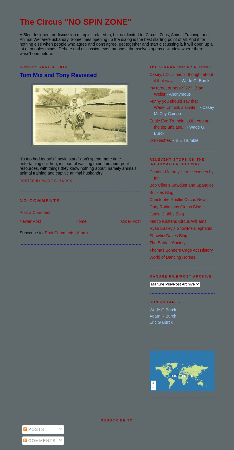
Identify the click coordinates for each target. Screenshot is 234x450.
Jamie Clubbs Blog (167, 214)
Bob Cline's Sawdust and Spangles (182, 185)
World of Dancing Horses (172, 257)
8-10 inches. (161, 140)
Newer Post (30, 221)
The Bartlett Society (168, 242)
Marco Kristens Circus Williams (178, 221)
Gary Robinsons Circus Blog (176, 207)
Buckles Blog (162, 192)
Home (81, 221)
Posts (34, 429)
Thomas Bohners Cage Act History (181, 250)
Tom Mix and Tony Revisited (58, 75)
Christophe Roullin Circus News (179, 199)
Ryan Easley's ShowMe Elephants (181, 228)
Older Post (130, 221)
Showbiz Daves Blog (168, 235)
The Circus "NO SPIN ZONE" (76, 21)
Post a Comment (35, 212)
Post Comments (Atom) (66, 232)
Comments (39, 440)
